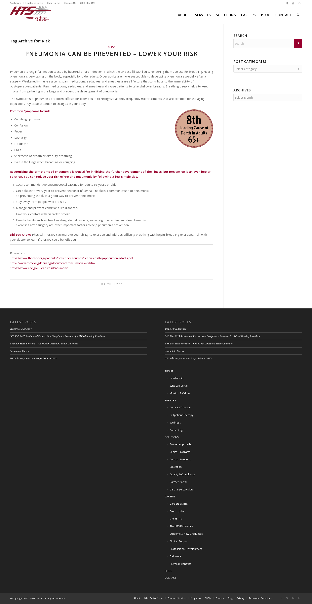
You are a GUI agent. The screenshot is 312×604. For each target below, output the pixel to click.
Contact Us (70, 2)
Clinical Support (179, 541)
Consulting (176, 430)
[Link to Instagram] (293, 3)
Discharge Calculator (182, 489)
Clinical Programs (180, 452)
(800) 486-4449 (87, 2)
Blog (111, 47)
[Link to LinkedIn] (299, 3)
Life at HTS (176, 519)
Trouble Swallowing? (20, 328)
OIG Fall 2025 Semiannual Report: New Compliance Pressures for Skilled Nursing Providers (57, 336)
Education (176, 467)
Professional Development (186, 549)
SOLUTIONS (172, 437)
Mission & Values (180, 393)
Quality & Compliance (182, 474)
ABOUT (169, 371)
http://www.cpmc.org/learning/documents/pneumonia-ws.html (52, 263)
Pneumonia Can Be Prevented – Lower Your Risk (111, 54)
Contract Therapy (180, 407)
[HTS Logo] (30, 15)
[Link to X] (287, 3)
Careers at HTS (179, 503)
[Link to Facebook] (281, 3)
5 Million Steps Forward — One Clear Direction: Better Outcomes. (44, 343)
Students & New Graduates (186, 533)
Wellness (175, 422)
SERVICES (170, 400)
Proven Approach (180, 444)
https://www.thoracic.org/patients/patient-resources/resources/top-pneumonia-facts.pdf (71, 258)
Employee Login (34, 2)
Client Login (53, 2)
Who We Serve (179, 385)
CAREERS (170, 496)
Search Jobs (177, 511)
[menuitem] (16, 3)
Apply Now (15, 2)
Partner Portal (178, 482)
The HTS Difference (181, 526)
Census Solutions (180, 459)
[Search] (298, 15)
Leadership (176, 378)
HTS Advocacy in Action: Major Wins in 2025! (33, 358)
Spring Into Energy (19, 351)
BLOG (168, 571)
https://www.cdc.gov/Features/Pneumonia (39, 268)
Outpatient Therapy (181, 415)
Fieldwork (175, 556)
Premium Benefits (180, 564)
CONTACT (170, 577)
